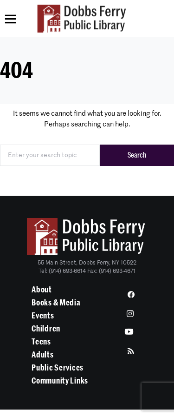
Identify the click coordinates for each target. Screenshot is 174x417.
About (42, 289)
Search (137, 155)
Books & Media (56, 302)
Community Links (60, 381)
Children (46, 328)
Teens (41, 342)
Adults (42, 355)
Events (43, 315)
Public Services (58, 368)
